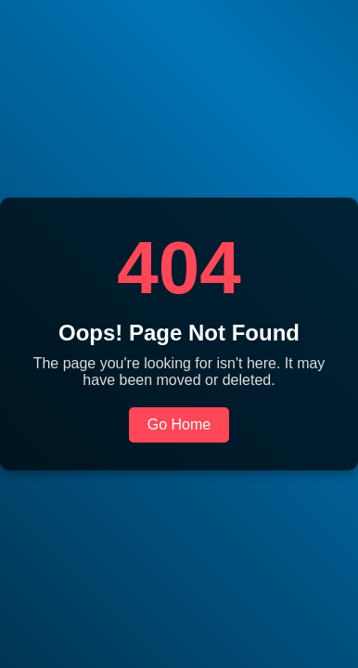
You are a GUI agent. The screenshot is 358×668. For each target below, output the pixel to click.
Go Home (179, 424)
